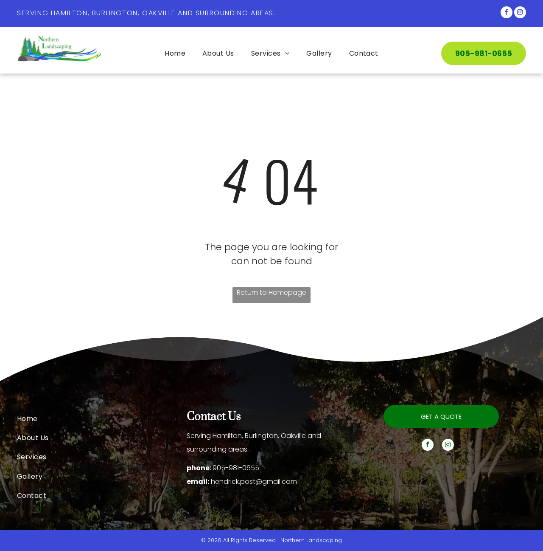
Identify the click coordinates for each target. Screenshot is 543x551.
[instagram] (520, 13)
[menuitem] (175, 53)
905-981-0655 (236, 468)
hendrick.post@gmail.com (254, 481)
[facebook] (506, 13)
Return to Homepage (271, 292)
